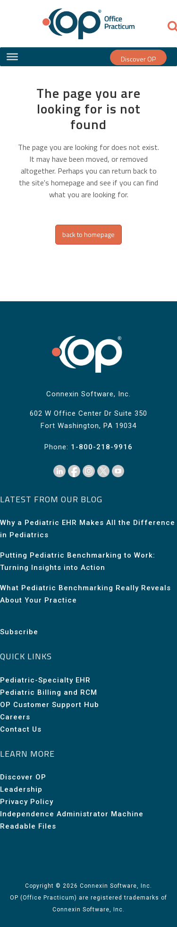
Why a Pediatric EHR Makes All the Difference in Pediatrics (87, 528)
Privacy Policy (26, 801)
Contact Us (21, 729)
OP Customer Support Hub (49, 704)
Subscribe (19, 632)
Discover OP (138, 59)
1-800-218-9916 (102, 447)
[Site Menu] (12, 56)
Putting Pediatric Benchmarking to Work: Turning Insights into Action (77, 561)
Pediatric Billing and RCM (48, 692)
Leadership (21, 789)
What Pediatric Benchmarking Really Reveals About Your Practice (85, 594)
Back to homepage (88, 234)
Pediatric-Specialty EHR (45, 680)
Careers (15, 717)
